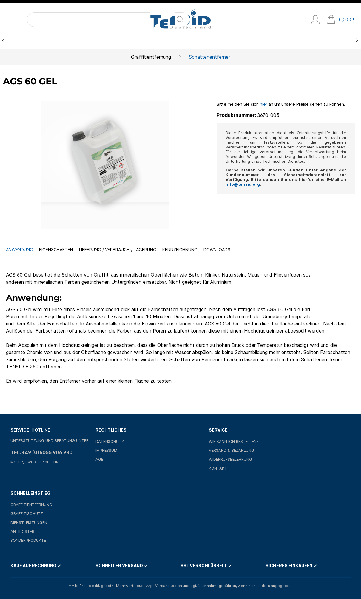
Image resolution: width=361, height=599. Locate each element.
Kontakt (218, 468)
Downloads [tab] (216, 249)
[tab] (19, 249)
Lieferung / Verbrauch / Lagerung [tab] (117, 249)
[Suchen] (74, 19)
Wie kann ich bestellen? (234, 441)
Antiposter (22, 531)
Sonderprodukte (28, 540)
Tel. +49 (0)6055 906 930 (41, 452)
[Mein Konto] (315, 20)
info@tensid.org (243, 184)
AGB (99, 459)
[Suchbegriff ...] (45, 19)
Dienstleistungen (28, 522)
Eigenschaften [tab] (56, 249)
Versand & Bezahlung (231, 450)
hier (263, 104)
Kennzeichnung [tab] (180, 249)
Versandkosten (168, 586)
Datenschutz (109, 441)
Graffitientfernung (31, 504)
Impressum (106, 450)
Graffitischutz (26, 513)
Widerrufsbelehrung (230, 459)
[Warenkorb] (341, 20)
